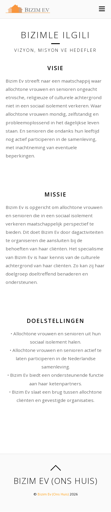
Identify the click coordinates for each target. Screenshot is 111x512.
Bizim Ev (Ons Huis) (53, 494)
